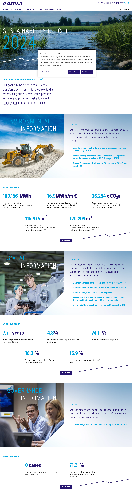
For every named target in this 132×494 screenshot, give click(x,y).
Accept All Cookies (87, 71)
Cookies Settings (46, 71)
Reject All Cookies (73, 71)
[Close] (93, 52)
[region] (67, 63)
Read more (66, 240)
